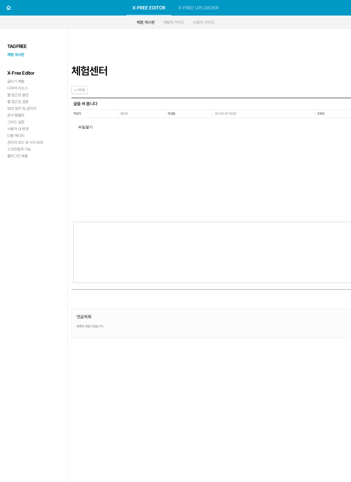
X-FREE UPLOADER (198, 8)
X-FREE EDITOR (148, 8)
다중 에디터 (15, 135)
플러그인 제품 (17, 156)
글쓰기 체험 (15, 81)
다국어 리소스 (17, 88)
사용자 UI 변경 (18, 129)
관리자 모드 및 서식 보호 (25, 142)
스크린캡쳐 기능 (19, 149)
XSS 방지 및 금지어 (21, 108)
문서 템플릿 (15, 115)
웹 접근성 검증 (18, 101)
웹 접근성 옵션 (18, 95)
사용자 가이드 (203, 22)
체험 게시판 (146, 22)
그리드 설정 (15, 122)
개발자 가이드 (174, 22)
